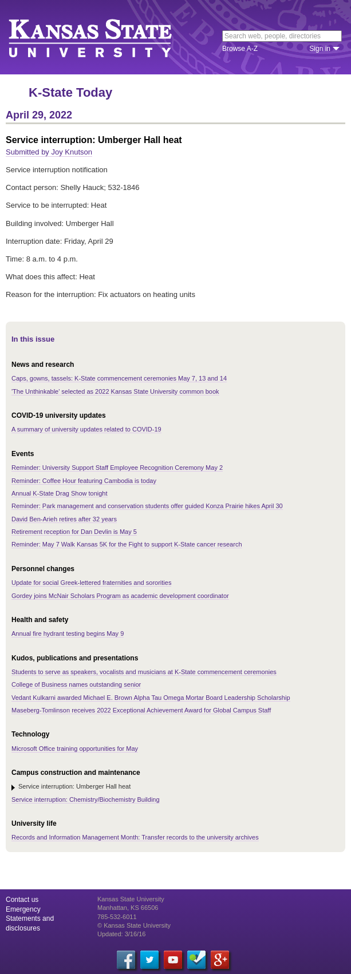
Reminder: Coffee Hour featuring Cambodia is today (83, 480)
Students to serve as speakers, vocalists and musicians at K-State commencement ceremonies (144, 671)
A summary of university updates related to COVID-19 (86, 429)
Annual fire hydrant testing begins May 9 (67, 633)
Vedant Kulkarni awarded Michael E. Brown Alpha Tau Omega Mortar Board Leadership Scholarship (150, 697)
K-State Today (70, 92)
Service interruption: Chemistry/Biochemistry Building (85, 799)
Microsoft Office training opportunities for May (74, 748)
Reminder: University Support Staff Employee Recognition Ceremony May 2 (117, 467)
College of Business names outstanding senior (76, 684)
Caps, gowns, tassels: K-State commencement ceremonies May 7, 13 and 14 (119, 378)
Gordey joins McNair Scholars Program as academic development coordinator (120, 595)
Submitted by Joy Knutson (49, 152)
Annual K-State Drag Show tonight (59, 493)
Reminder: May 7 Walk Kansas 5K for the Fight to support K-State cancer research (126, 544)
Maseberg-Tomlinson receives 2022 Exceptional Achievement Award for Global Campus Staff (141, 710)
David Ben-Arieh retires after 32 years (64, 519)
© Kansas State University (134, 925)
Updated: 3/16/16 (121, 934)
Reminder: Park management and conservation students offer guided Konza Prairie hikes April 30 (147, 505)
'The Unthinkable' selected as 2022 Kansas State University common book (115, 391)
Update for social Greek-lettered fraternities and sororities (91, 582)
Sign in (319, 49)
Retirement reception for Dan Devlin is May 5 (74, 531)
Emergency (23, 909)
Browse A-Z (240, 49)
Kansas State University (104, 37)
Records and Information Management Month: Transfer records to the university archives (135, 837)
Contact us (22, 900)
